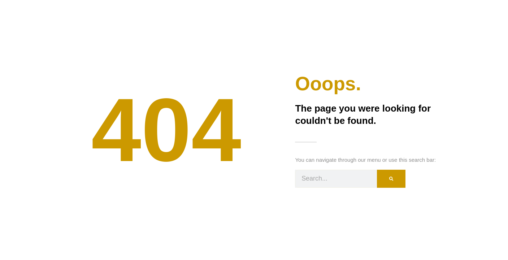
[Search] (391, 179)
